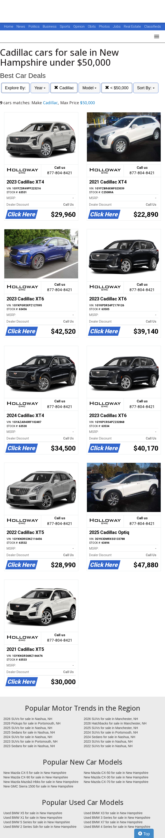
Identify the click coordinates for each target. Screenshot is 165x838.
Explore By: (15, 88)
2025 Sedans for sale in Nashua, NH (29, 732)
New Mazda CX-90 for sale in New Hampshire (35, 777)
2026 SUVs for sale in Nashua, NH (27, 719)
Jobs (117, 26)
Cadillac (64, 87)
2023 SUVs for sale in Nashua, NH (108, 741)
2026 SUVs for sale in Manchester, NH (111, 719)
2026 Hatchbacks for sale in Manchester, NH (115, 723)
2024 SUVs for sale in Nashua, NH (27, 737)
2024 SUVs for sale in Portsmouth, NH (111, 732)
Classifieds (152, 26)
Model (89, 88)
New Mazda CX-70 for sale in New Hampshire (116, 782)
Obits (92, 26)
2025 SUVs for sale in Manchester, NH (111, 728)
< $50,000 (117, 87)
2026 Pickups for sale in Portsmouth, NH (31, 723)
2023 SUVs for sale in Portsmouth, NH (30, 741)
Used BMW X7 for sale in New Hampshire (113, 822)
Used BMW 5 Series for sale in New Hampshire (36, 822)
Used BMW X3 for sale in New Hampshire (113, 813)
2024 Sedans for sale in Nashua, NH (109, 737)
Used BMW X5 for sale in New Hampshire (32, 813)
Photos (105, 26)
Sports (65, 26)
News (21, 26)
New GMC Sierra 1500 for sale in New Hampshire (38, 786)
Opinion (79, 26)
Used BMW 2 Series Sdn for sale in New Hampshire (40, 826)
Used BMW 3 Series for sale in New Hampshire (117, 817)
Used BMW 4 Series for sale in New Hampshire (117, 826)
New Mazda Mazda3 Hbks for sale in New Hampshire (40, 782)
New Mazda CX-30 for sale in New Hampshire (116, 777)
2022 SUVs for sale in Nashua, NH (108, 746)
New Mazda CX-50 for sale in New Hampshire (116, 773)
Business (50, 26)
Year (39, 88)
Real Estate (133, 26)
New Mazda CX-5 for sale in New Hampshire (34, 773)
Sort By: (146, 88)
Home (8, 26)
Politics (34, 26)
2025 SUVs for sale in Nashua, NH (27, 728)
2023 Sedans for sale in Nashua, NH (29, 746)
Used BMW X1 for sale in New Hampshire (32, 817)
